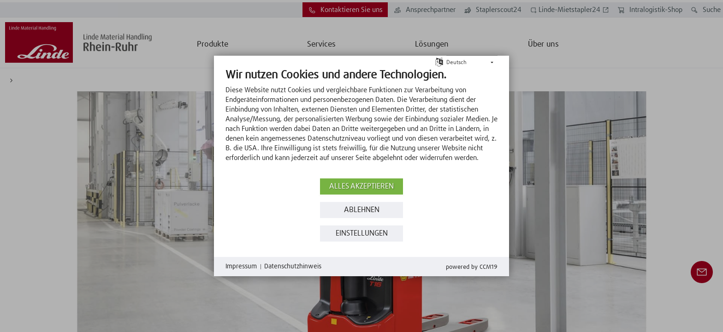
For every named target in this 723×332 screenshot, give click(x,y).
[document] (361, 122)
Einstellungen (362, 233)
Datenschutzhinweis (292, 266)
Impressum (241, 266)
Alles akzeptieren (361, 186)
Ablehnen (361, 210)
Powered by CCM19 (472, 267)
